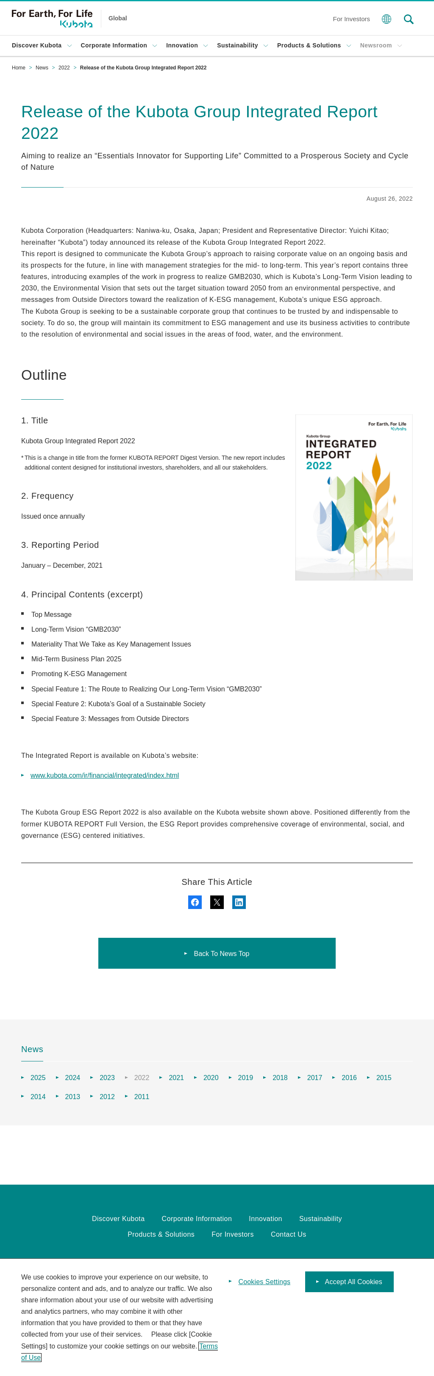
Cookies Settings (265, 1282)
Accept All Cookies (353, 1282)
